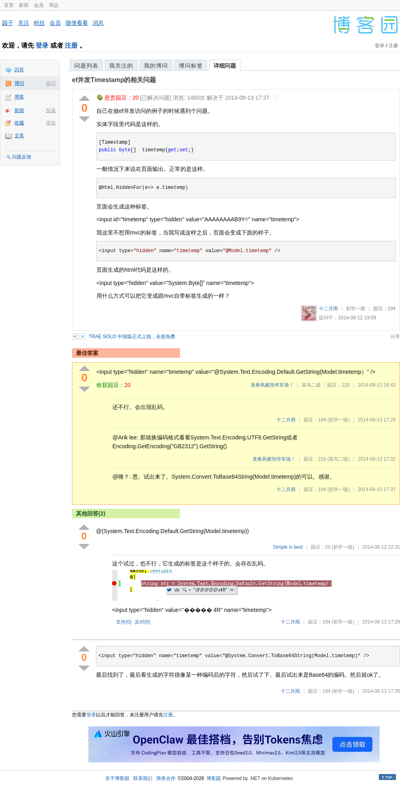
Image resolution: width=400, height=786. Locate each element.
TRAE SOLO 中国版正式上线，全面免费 (132, 336)
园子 (7, 23)
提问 (51, 83)
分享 (395, 336)
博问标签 (191, 65)
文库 (19, 135)
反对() (142, 622)
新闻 (23, 5)
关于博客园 (117, 778)
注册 (71, 45)
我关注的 (121, 65)
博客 (19, 97)
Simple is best (288, 547)
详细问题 (225, 65)
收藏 (19, 123)
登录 (42, 45)
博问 (19, 83)
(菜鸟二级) (338, 459)
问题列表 (86, 65)
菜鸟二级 (311, 385)
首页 (9, 5)
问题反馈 (21, 157)
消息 (98, 23)
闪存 (19, 69)
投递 (51, 110)
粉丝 (39, 23)
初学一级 (355, 308)
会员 (39, 5)
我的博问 (156, 65)
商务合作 (166, 778)
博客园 (213, 778)
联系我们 (142, 778)
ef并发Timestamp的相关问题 (114, 79)
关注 (23, 23)
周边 (53, 5)
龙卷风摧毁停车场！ (272, 385)
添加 (51, 123)
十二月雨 (328, 308)
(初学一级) (338, 420)
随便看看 (77, 23)
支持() (124, 622)
